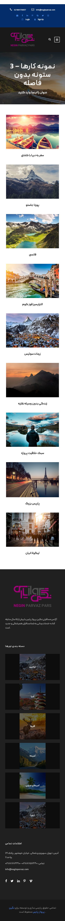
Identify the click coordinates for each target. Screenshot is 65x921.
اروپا (33, 815)
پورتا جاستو (32, 205)
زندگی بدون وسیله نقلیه (32, 404)
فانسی (32, 255)
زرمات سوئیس (32, 354)
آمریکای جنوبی (32, 785)
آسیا (32, 696)
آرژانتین (32, 667)
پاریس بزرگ (32, 504)
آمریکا (33, 756)
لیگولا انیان (32, 553)
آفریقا (32, 726)
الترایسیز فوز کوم (32, 305)
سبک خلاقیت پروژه (32, 453)
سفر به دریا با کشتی (32, 156)
